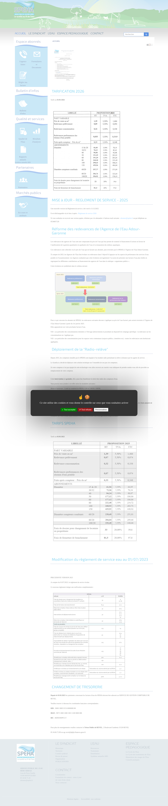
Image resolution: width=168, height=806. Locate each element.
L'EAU (51, 33)
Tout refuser (85, 410)
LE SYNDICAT (37, 33)
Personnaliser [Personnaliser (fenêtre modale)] (101, 410)
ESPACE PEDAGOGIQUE (72, 33)
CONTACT (97, 33)
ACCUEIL (20, 33)
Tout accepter (68, 410)
